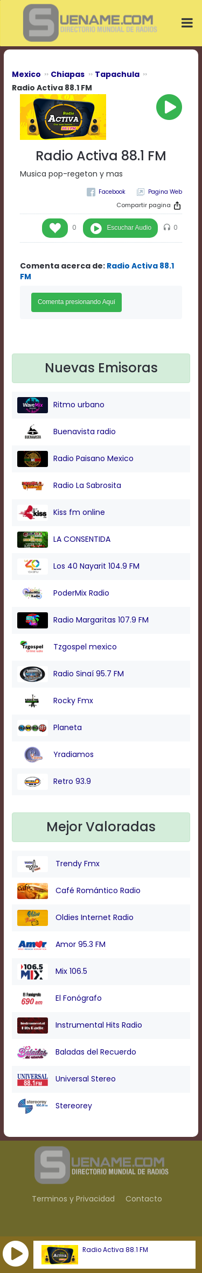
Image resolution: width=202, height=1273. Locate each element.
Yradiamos (55, 755)
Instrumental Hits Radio (79, 1025)
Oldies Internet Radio (75, 918)
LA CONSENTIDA (63, 540)
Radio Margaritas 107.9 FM (83, 620)
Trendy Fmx (58, 864)
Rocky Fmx (55, 701)
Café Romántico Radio (79, 891)
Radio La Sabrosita (69, 486)
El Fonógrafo (59, 999)
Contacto (144, 1198)
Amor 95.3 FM (61, 945)
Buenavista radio (66, 432)
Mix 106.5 (52, 972)
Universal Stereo (66, 1079)
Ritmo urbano (61, 405)
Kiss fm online (61, 513)
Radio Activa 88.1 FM (115, 1250)
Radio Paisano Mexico (75, 459)
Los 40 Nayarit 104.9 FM (78, 566)
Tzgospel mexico (67, 647)
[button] (16, 1254)
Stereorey (54, 1106)
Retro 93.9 (54, 782)
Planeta (49, 728)
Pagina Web (165, 192)
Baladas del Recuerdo (76, 1052)
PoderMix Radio (63, 593)
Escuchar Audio (129, 227)
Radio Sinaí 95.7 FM (70, 674)
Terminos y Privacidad (73, 1198)
